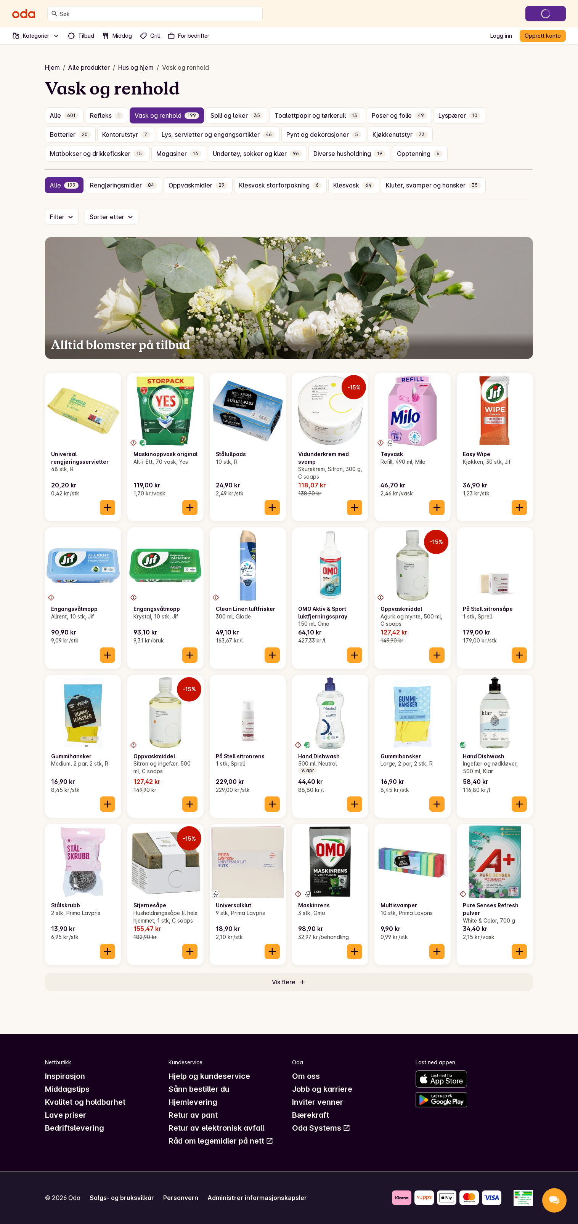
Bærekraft (310, 1115)
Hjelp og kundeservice (209, 1076)
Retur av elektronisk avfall (216, 1128)
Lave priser (65, 1115)
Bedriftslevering (74, 1128)
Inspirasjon (65, 1076)
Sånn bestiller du (199, 1089)
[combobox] (159, 13)
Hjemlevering (193, 1102)
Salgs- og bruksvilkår (122, 1198)
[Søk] (54, 14)
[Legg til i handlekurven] (107, 507)
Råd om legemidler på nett (221, 1140)
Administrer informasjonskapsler (257, 1198)
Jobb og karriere (322, 1089)
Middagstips (67, 1089)
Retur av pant (193, 1115)
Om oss (306, 1076)
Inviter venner (317, 1102)
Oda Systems (321, 1128)
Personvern (180, 1198)
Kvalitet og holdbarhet (85, 1102)
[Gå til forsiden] (23, 13)
